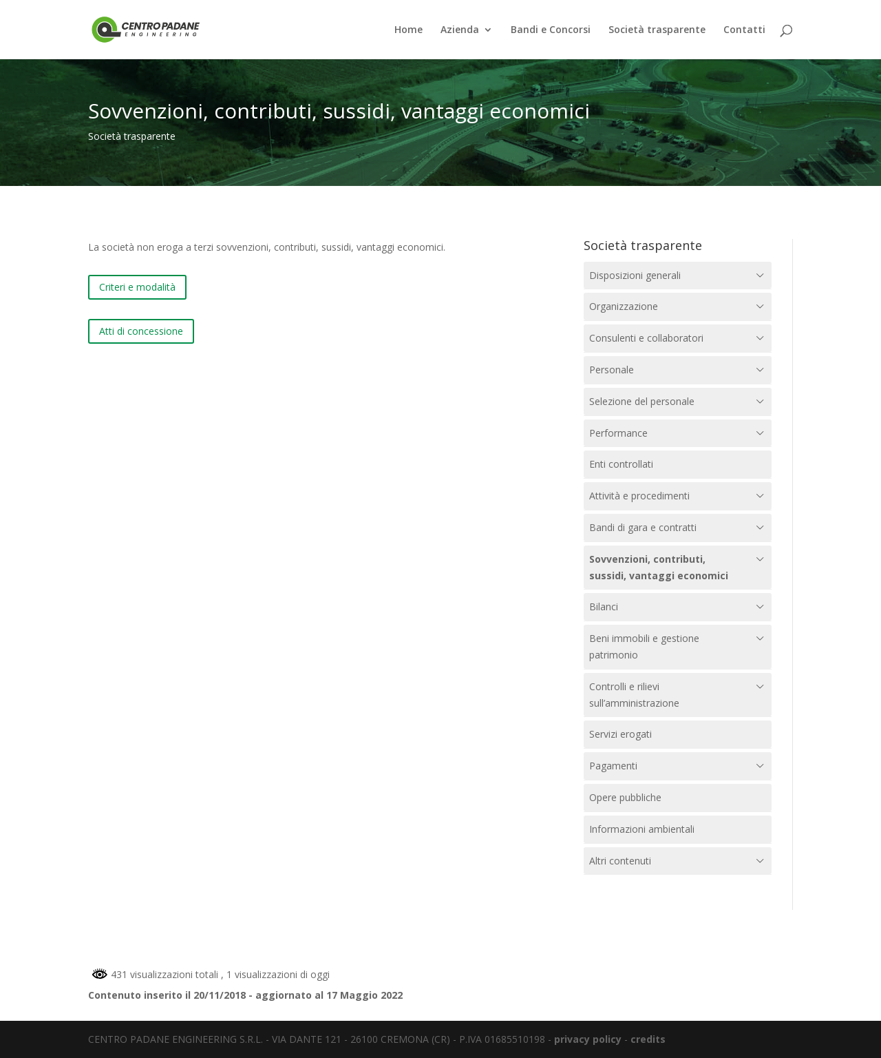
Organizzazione (623, 306)
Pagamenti (613, 765)
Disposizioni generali (635, 275)
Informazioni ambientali (641, 829)
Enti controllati (621, 463)
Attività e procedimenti (639, 495)
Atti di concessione (141, 331)
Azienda (459, 30)
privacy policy (588, 1039)
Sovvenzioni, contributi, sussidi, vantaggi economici (658, 567)
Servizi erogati (620, 733)
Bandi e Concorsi (551, 30)
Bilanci (603, 606)
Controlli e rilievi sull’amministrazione (634, 694)
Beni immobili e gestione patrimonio (644, 646)
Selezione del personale (641, 401)
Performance (618, 432)
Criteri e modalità (137, 286)
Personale (611, 369)
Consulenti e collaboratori (646, 337)
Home (408, 30)
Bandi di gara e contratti (643, 527)
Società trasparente (656, 30)
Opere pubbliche (625, 797)
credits (648, 1039)
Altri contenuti (620, 860)
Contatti (744, 30)
